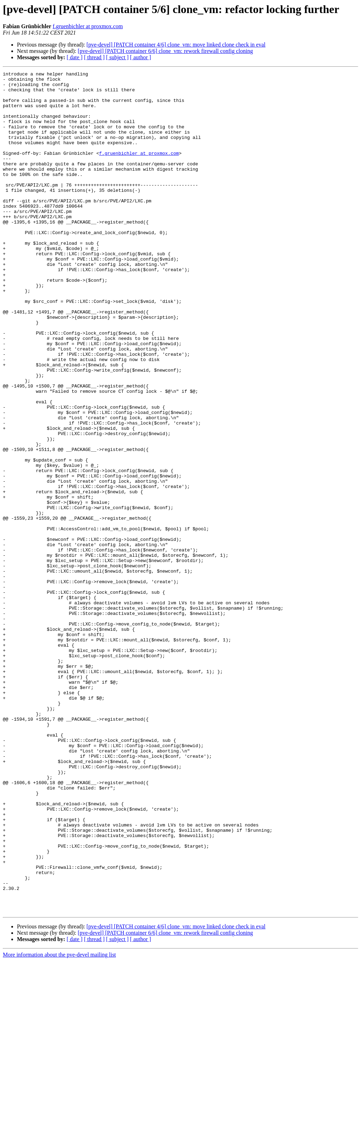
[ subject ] (117, 57)
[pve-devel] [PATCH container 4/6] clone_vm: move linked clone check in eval (175, 45)
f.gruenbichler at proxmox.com (88, 26)
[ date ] (74, 57)
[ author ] (140, 57)
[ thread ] (94, 57)
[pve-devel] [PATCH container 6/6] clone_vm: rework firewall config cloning (165, 51)
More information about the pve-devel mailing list (59, 1123)
